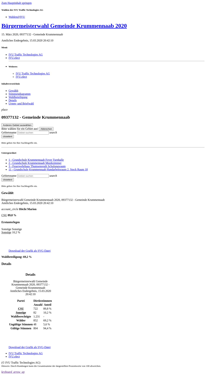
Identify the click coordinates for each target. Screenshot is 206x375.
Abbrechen (46, 129)
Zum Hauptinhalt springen (16, 2)
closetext (7, 136)
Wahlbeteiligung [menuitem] (18, 97)
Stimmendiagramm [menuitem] (20, 93)
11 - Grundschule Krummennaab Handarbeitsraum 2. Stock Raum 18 (48, 169)
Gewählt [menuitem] (13, 90)
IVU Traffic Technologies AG (26, 54)
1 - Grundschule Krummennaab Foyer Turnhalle (36, 159)
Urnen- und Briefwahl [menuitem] (21, 103)
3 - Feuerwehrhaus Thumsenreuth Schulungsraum (37, 166)
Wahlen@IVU (17, 16)
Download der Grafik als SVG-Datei (30, 250)
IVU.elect (14, 57)
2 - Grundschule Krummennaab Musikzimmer (35, 163)
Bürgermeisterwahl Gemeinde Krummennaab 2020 (64, 26)
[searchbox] (33, 133)
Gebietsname (8, 132)
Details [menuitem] (13, 100)
